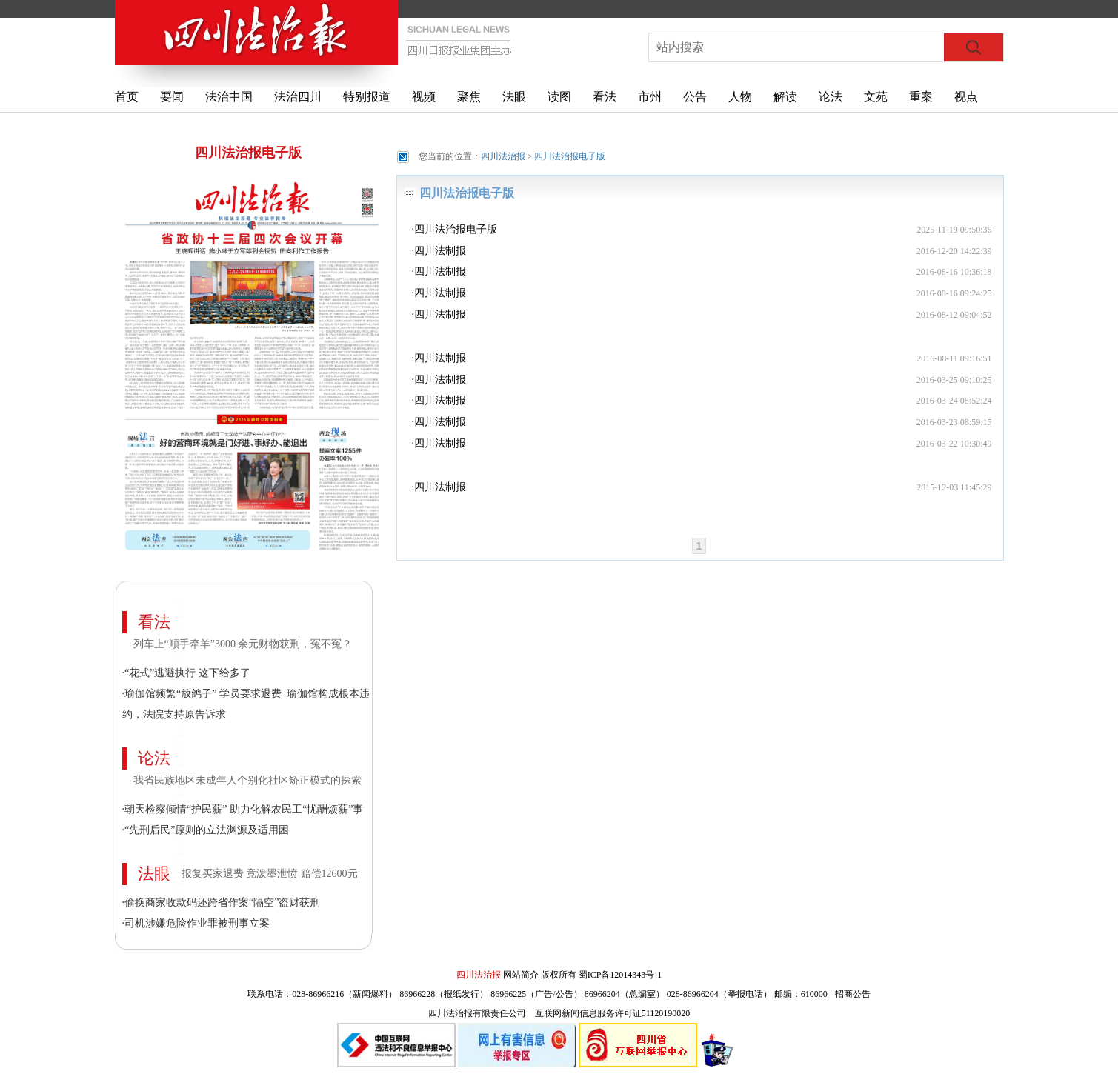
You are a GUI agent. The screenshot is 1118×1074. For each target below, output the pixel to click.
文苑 (876, 96)
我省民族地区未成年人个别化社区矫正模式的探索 (247, 780)
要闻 (172, 96)
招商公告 (853, 994)
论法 (830, 96)
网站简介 (521, 975)
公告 (695, 96)
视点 (966, 96)
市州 (650, 96)
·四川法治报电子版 (455, 229)
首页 (127, 96)
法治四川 (298, 96)
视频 (424, 96)
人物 (740, 96)
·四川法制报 (439, 250)
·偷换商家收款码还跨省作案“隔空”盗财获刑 (221, 902)
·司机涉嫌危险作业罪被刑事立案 (196, 923)
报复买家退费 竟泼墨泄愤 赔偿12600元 (270, 873)
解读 (785, 96)
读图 (559, 96)
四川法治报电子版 (248, 152)
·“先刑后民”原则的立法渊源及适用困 (206, 829)
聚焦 (469, 96)
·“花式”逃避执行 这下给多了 (186, 672)
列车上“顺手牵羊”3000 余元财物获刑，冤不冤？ (243, 644)
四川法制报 (440, 487)
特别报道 (366, 96)
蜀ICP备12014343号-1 (620, 975)
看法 (604, 96)
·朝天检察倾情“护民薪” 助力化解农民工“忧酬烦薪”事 (243, 809)
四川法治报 (503, 156)
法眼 (514, 96)
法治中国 (229, 96)
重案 (921, 96)
